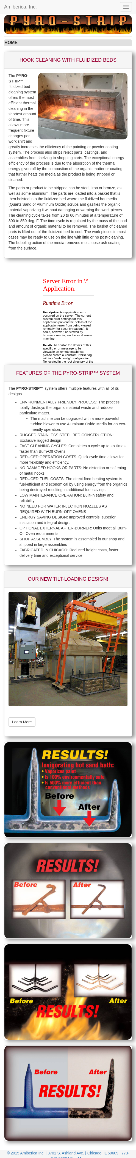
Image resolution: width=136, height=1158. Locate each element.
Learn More (22, 722)
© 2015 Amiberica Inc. (26, 1153)
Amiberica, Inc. (20, 7)
